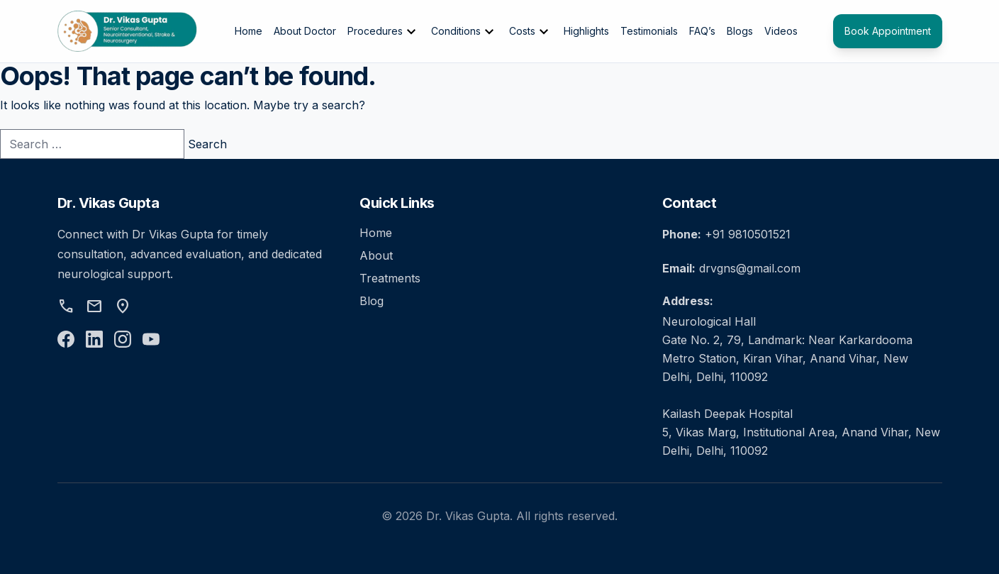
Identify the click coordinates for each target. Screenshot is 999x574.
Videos (781, 31)
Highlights (586, 31)
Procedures (383, 31)
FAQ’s (702, 31)
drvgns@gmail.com (749, 268)
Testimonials (649, 31)
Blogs (740, 31)
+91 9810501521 (748, 234)
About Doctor (305, 31)
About (376, 255)
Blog (371, 301)
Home (248, 31)
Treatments (389, 278)
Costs (530, 31)
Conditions (464, 31)
